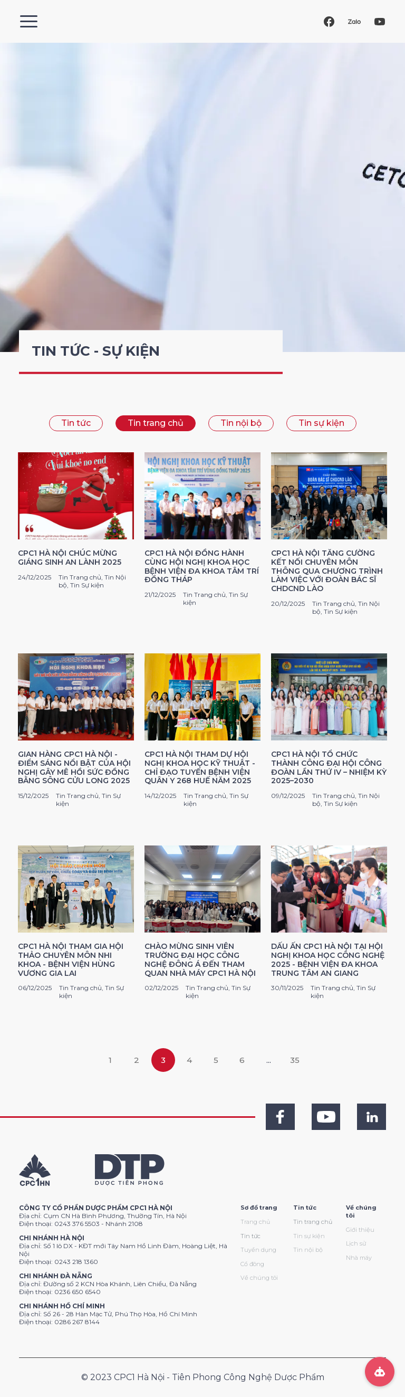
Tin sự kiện (321, 423)
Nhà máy (359, 1257)
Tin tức (76, 423)
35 (295, 1060)
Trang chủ (255, 1221)
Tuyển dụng (258, 1249)
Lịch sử (356, 1243)
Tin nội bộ (241, 423)
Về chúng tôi (259, 1277)
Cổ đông (252, 1264)
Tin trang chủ (156, 423)
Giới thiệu (360, 1229)
